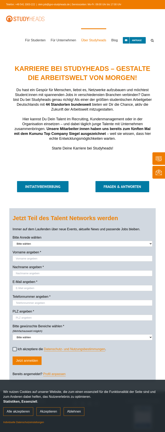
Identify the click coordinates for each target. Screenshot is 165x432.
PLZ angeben (23, 311)
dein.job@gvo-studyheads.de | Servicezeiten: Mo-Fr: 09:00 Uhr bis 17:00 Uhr (79, 4)
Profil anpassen (54, 374)
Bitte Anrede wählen (27, 237)
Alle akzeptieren (18, 411)
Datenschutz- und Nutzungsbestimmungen (74, 349)
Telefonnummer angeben (31, 296)
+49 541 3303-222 (25, 4)
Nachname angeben (28, 267)
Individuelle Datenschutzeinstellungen (23, 422)
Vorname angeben (27, 252)
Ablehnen (74, 411)
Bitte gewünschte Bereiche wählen (82, 328)
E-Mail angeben (25, 282)
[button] (152, 39)
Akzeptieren (48, 411)
